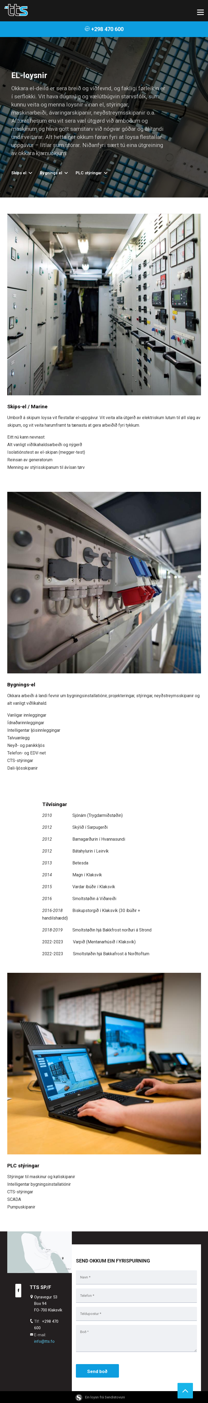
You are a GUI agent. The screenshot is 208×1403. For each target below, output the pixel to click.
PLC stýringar (89, 173)
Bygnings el (51, 173)
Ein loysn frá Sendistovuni (100, 1397)
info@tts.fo (44, 1341)
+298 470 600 (104, 29)
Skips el (18, 173)
